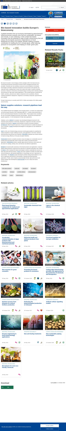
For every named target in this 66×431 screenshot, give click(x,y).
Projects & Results (18, 16)
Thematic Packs (9, 16)
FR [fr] (10, 23)
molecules (17, 168)
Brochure (56, 38)
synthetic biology (21, 171)
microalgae (25, 168)
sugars (11, 175)
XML (8, 387)
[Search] (61, 7)
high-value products (6, 168)
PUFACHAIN (4, 139)
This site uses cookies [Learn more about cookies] (6, 426)
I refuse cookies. (50, 428)
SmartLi (11, 126)
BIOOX (11, 120)
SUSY (2, 131)
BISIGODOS (10, 142)
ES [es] (7, 23)
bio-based (33, 168)
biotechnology (19, 175)
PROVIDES (25, 134)
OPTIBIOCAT (4, 124)
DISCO (4, 150)
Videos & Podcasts (28, 16)
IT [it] (13, 23)
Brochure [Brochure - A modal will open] (56, 30)
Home (3, 16)
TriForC (19, 151)
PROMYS (12, 154)
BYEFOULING (21, 159)
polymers (4, 175)
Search (43, 16)
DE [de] (1, 23)
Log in (31, 7)
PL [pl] (16, 23)
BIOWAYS (3, 146)
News (35, 16)
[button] (37, 7)
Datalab (39, 16)
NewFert (14, 123)
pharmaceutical (32, 171)
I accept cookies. (50, 425)
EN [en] (4, 23)
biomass (12, 171)
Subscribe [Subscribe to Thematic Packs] (55, 43)
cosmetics (4, 171)
